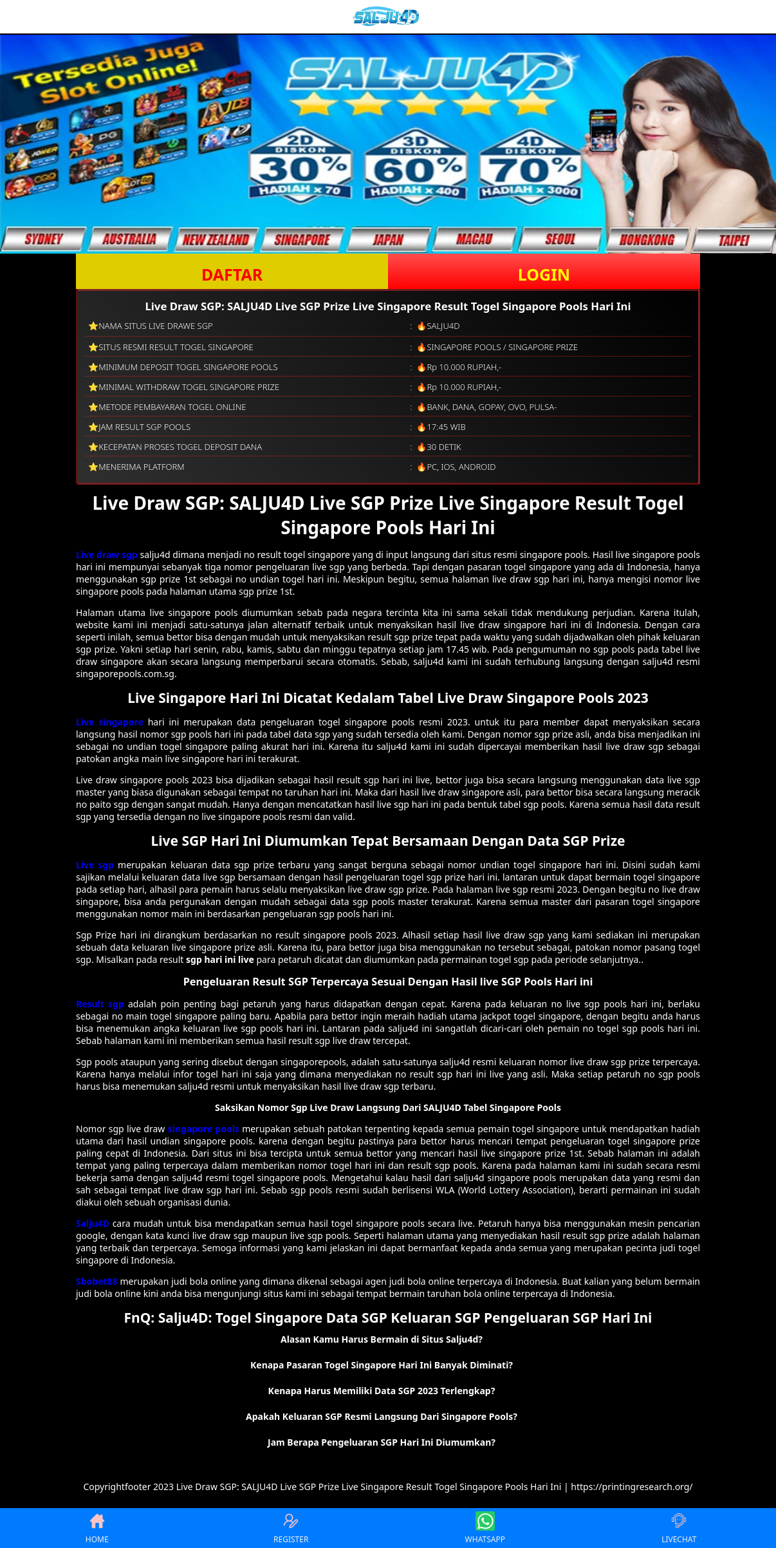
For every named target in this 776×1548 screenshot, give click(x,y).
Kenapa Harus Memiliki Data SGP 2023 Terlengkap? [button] (381, 1391)
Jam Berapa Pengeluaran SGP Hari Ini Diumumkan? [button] (381, 1442)
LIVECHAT (678, 1528)
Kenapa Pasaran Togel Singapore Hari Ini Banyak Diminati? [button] (381, 1365)
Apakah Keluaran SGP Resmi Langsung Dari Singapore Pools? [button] (381, 1416)
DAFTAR (232, 274)
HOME (97, 1528)
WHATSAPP (485, 1528)
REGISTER (290, 1528)
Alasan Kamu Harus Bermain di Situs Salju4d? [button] (382, 1339)
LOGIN (544, 274)
